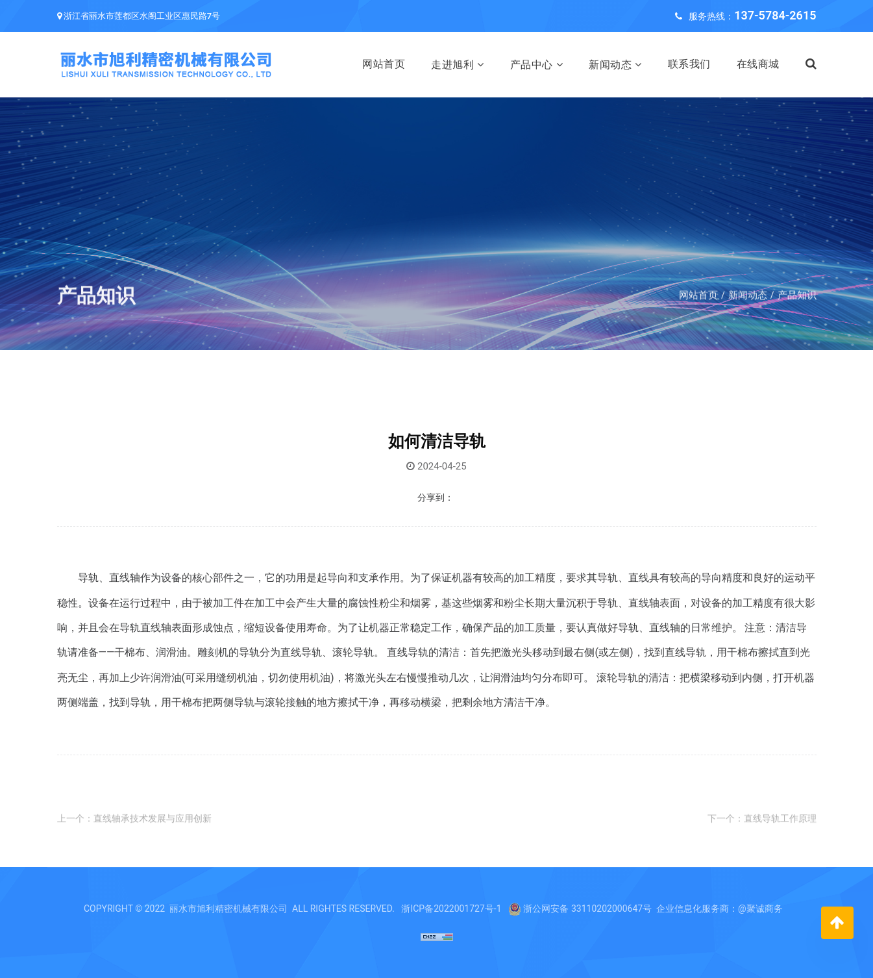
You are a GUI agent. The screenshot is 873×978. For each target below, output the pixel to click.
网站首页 (383, 64)
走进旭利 (452, 64)
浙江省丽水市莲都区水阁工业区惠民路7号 (142, 16)
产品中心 (531, 64)
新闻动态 (610, 64)
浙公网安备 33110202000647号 (587, 908)
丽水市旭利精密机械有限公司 (228, 908)
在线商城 (758, 64)
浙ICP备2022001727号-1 (451, 908)
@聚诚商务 (760, 908)
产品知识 (797, 312)
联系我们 (689, 64)
